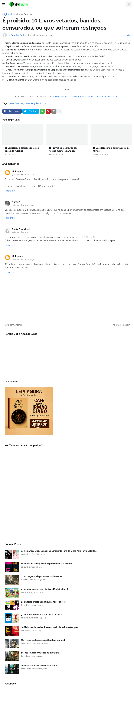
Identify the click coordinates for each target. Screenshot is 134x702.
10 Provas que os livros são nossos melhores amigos (63, 149)
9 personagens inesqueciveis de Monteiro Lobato (45, 589)
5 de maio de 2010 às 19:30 (23, 205)
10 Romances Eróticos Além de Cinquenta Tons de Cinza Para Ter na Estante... (59, 551)
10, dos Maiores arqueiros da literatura (40, 653)
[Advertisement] (67, 513)
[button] (3, 4)
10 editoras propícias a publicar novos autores (43, 602)
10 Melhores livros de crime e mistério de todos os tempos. (49, 627)
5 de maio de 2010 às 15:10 (23, 175)
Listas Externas (24, 14)
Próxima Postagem (121, 325)
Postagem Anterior (13, 325)
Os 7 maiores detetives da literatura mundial (43, 640)
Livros (43, 103)
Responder (10, 191)
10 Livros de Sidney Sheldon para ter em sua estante (46, 563)
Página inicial (8, 14)
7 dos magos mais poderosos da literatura (41, 576)
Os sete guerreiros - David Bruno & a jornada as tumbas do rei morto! (86, 96)
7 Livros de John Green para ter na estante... (42, 614)
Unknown (17, 171)
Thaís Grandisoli (21, 229)
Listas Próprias (32, 103)
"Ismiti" (16, 202)
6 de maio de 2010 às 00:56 (23, 260)
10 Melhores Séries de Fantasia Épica (39, 665)
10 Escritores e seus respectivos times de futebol (22, 149)
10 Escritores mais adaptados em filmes (111, 149)
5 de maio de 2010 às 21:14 (22, 232)
